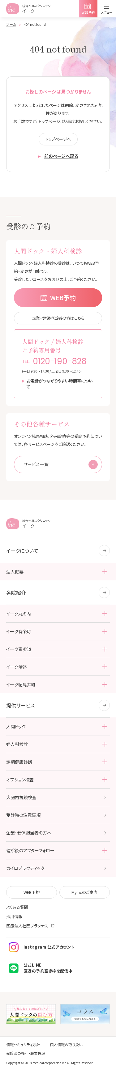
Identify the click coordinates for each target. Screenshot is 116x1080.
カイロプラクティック (25, 868)
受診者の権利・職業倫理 (25, 1053)
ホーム (11, 24)
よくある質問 (17, 907)
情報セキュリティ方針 (23, 1044)
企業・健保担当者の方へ (28, 833)
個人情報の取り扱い (66, 1044)
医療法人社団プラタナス (27, 926)
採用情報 (14, 916)
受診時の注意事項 (23, 815)
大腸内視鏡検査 (21, 797)
